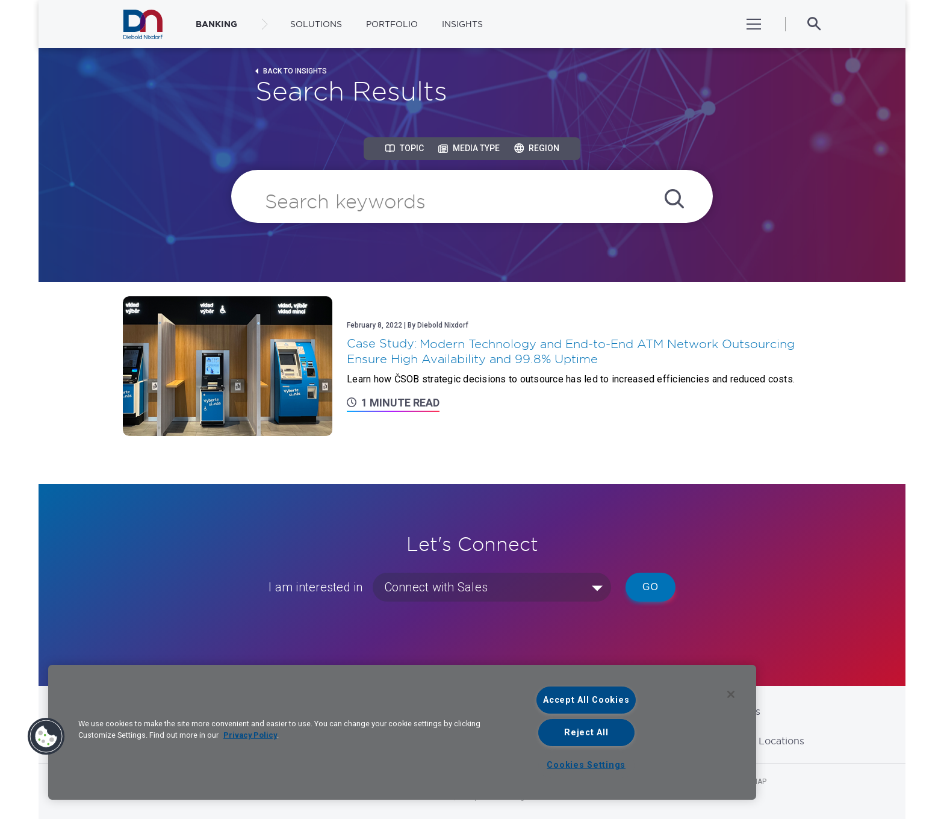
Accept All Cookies (586, 700)
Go (650, 587)
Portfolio (392, 24)
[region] (402, 732)
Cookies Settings (586, 765)
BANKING (216, 24)
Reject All (586, 732)
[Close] (731, 694)
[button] (46, 736)
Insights (462, 24)
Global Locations (764, 741)
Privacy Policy (250, 735)
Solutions (316, 24)
